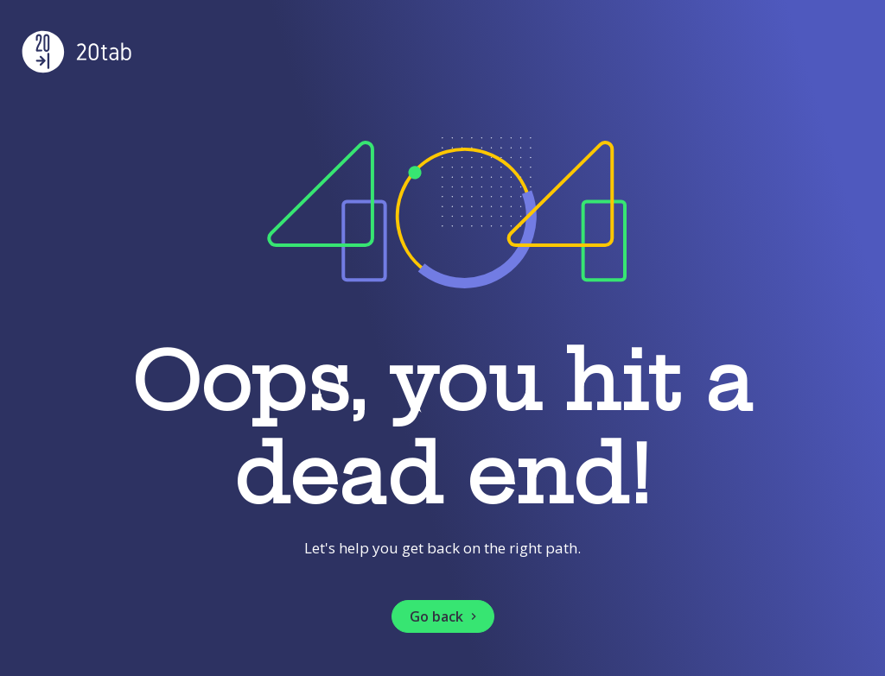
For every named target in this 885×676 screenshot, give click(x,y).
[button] (443, 616)
